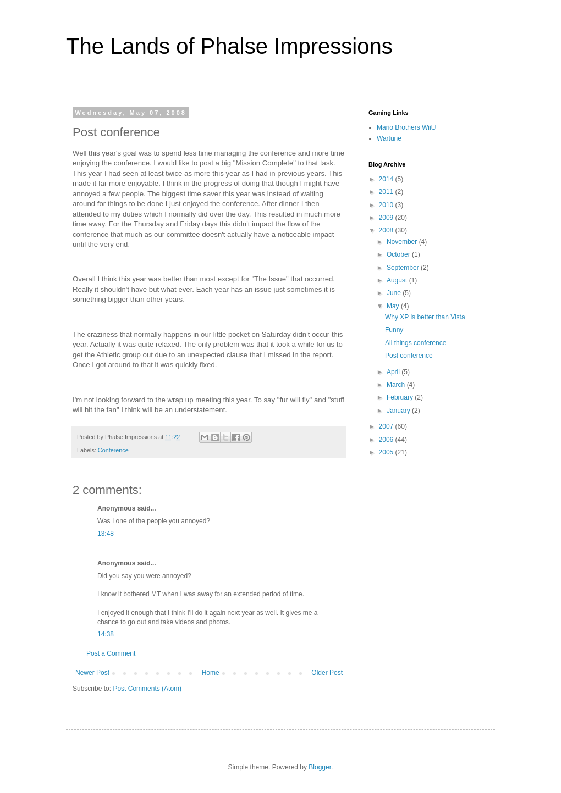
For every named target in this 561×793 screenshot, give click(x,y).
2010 (387, 205)
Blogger (320, 767)
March (397, 385)
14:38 (105, 634)
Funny (394, 330)
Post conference (409, 355)
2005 (387, 452)
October (399, 254)
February (401, 397)
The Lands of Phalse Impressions (229, 46)
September (404, 267)
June (395, 293)
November (403, 242)
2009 (387, 217)
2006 (387, 439)
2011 (387, 192)
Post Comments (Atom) (147, 688)
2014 (387, 179)
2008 (387, 230)
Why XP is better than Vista (425, 317)
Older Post (327, 672)
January (399, 410)
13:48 (105, 533)
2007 (387, 426)
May (394, 306)
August (398, 280)
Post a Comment (110, 653)
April (394, 372)
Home (210, 672)
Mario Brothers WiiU (406, 127)
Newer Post (92, 672)
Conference (113, 450)
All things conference (415, 343)
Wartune (389, 138)
